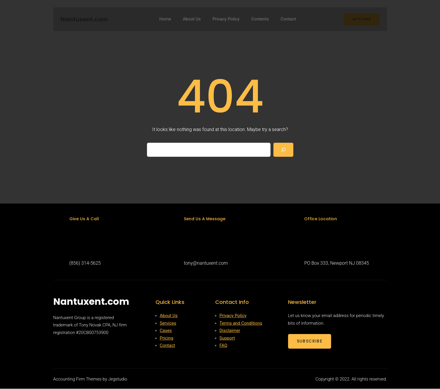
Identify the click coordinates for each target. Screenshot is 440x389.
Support (227, 338)
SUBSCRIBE (310, 341)
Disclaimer (230, 330)
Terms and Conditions (241, 323)
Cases (166, 330)
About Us (169, 316)
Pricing (166, 338)
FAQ (223, 345)
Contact (167, 345)
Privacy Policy (233, 316)
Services (168, 323)
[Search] (283, 150)
